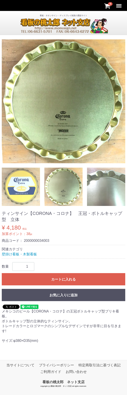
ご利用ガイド (50, 372)
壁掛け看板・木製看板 (19, 254)
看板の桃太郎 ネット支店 (63, 382)
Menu (119, 4)
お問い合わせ (76, 372)
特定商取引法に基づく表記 (99, 365)
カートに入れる (63, 279)
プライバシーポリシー (56, 365)
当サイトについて (20, 365)
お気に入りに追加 (63, 295)
